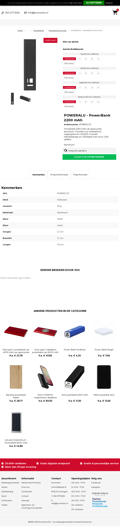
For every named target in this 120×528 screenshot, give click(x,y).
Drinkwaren (6, 502)
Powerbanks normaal (57, 30)
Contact (25, 498)
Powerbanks (39, 30)
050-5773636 (12, 12)
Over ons (25, 489)
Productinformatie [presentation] (59, 176)
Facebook (96, 484)
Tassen (4, 507)
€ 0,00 (115, 9)
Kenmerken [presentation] (39, 176)
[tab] (38, 176)
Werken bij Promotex (31, 484)
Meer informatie (75, 3)
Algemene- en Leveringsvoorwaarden (31, 508)
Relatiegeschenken (10, 484)
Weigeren (109, 3)
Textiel (4, 489)
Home (20, 30)
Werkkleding (7, 493)
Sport (4, 498)
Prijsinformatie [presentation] (80, 176)
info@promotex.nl (38, 12)
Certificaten (26, 493)
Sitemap (25, 502)
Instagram (95, 489)
